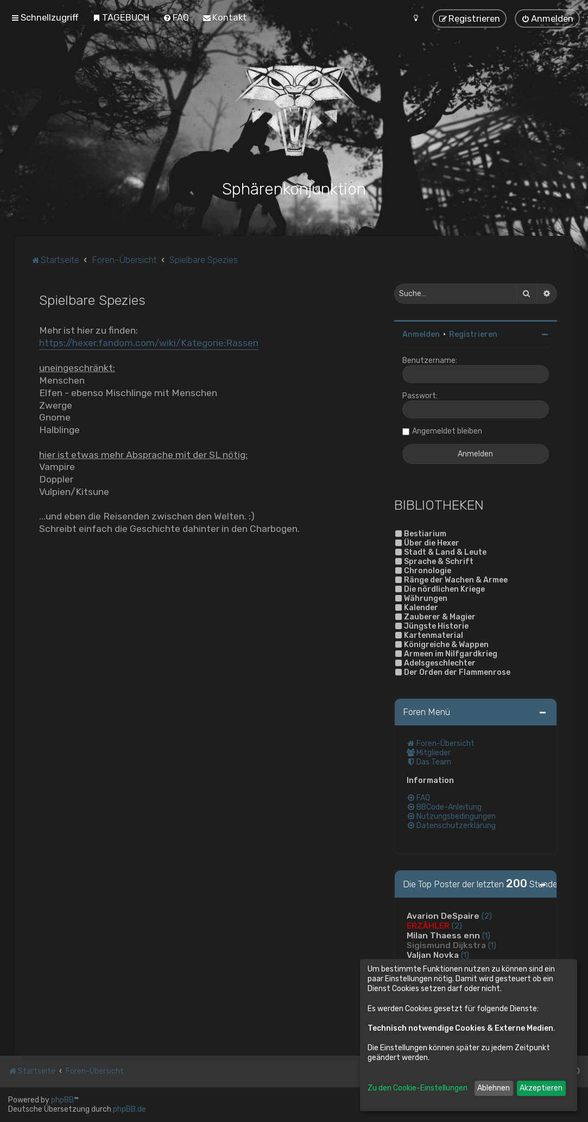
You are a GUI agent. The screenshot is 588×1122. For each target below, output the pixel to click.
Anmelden (421, 334)
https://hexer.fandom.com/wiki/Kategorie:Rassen (148, 342)
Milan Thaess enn (443, 935)
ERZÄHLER (428, 925)
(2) (487, 915)
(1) (486, 935)
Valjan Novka (433, 955)
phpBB (62, 1100)
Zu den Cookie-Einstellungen (417, 1088)
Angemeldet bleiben (447, 431)
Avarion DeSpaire (443, 915)
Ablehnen (493, 1088)
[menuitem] (121, 17)
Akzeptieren (541, 1088)
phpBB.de (129, 1109)
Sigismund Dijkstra (446, 945)
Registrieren (473, 334)
